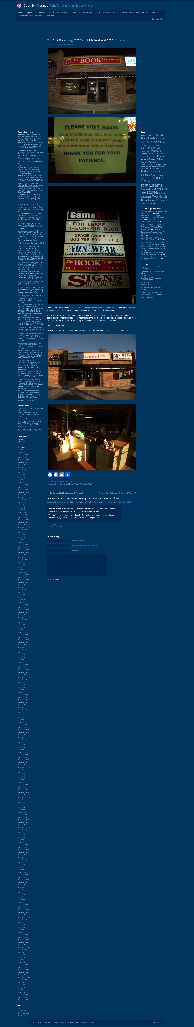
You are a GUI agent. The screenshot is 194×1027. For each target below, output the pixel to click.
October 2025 (23, 465)
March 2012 (22, 872)
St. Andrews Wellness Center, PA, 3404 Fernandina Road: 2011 (30, 430)
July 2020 (21, 622)
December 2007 (23, 1000)
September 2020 (24, 617)
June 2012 (21, 865)
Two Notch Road (86, 484)
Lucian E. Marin (72, 1022)
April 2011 (21, 900)
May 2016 (21, 747)
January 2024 (23, 517)
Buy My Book (53, 13)
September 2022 (24, 557)
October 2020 (23, 615)
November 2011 (23, 882)
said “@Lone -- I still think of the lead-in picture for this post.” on (30, 283)
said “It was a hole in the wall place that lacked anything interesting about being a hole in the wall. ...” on (31, 310)
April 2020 (21, 630)
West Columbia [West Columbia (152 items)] (148, 203)
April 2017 (21, 720)
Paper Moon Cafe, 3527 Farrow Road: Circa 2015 (152, 243)
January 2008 (23, 997)
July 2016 (21, 742)
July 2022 (21, 562)
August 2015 (22, 770)
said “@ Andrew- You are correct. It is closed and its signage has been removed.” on (30, 160)
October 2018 (23, 675)
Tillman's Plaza (73, 484)
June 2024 (21, 505)
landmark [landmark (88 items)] (163, 172)
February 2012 (23, 875)
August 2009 (22, 950)
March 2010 (22, 932)
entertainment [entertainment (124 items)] (160, 154)
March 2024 (22, 512)
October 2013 (23, 825)
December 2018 (23, 670)
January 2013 (23, 847)
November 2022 (23, 552)
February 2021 (23, 605)
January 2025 (23, 487)
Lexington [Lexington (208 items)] (146, 174)
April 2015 (21, 780)
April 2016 (21, 750)
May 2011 (21, 897)
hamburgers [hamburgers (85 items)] (145, 167)
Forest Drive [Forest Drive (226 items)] (155, 159)
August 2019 (22, 650)
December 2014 (23, 790)
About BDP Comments (26, 400)
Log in (20, 1008)
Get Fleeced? (22, 419)
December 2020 (23, 610)
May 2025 (21, 477)
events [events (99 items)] (143, 157)
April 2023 (21, 540)
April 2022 (21, 570)
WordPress (91, 1022)
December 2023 (23, 520)
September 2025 (24, 467)
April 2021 (21, 600)
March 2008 (22, 992)
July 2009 (21, 952)
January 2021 (23, 607)
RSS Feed (154, 19)
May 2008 (21, 987)
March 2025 (22, 482)
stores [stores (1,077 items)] (152, 192)
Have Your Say (89, 13)
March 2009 (22, 962)
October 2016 (23, 735)
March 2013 (22, 842)
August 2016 (22, 740)
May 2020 (21, 627)
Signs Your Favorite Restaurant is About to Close (138, 13)
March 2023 (22, 542)
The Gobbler (145, 285)
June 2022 (21, 565)
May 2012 (21, 867)
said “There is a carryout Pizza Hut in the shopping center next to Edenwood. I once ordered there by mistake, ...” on (31, 321)
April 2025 (21, 480)
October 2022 (23, 555)
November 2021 (23, 582)
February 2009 (23, 965)
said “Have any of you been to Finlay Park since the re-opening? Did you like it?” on (30, 345)
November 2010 (23, 912)
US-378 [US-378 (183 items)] (163, 200)
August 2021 (22, 590)
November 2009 (23, 942)
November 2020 (23, 612)
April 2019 (21, 660)
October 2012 (23, 855)
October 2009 (23, 945)
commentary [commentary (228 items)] (148, 147)
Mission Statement (107, 13)
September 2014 (24, 797)
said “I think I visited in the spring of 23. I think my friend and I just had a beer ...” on (30, 255)
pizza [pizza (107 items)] (149, 181)
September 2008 (24, 977)
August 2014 (22, 800)
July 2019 (21, 652)
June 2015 (21, 775)
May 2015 (21, 777)
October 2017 (23, 705)
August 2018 (22, 680)
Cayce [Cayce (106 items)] (143, 145)
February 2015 (23, 785)
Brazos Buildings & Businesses (152, 295)
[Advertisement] (97, 29)
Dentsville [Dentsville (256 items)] (156, 150)
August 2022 (22, 560)
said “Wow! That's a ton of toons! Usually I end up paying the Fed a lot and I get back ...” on (30, 225)
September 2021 (24, 587)
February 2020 (23, 635)
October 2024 (23, 495)
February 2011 (23, 905)
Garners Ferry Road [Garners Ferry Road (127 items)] (150, 162)
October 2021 (23, 585)
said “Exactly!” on (30, 290)
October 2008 (23, 975)
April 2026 (21, 450)
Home (21, 13)
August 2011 (22, 890)
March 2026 (22, 452)
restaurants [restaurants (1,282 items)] (152, 185)
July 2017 (21, 712)
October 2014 (23, 795)
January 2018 (23, 697)
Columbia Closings (36, 5)
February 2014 (23, 815)
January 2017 (23, 727)
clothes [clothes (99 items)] (157, 145)
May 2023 (21, 537)
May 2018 (21, 687)
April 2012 (21, 870)
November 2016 (23, 732)
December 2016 (23, 730)
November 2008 (23, 972)
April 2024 (21, 510)
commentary (22, 441)
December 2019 (23, 640)
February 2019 (23, 665)
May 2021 (21, 597)
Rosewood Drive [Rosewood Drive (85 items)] (147, 189)
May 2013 (21, 837)
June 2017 (21, 715)
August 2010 (22, 920)
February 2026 (23, 455)
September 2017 (24, 707)
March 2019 (22, 662)
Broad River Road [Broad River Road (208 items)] (152, 137)
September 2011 (24, 887)
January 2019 (23, 667)
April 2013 (21, 840)
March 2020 (22, 632)
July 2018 (21, 682)
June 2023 (21, 535)
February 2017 (23, 725)
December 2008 (23, 970)
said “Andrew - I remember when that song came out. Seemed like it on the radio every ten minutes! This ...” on (31, 152)
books (60, 484)
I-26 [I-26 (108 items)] (153, 172)
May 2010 (21, 927)
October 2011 (23, 885)
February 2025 (23, 485)
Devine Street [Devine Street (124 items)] (147, 154)
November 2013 (23, 822)
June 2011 (21, 895)
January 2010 (23, 937)
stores (65, 484)
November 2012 (23, 852)
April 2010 (21, 930)
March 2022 (22, 572)
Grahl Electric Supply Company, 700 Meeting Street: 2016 (154, 258)
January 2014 (23, 817)
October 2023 (23, 525)
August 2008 (22, 980)
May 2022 (21, 567)
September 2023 (24, 527)
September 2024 (24, 497)
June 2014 (21, 805)
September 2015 (24, 767)
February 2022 (23, 575)
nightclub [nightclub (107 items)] (152, 178)
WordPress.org (23, 1015)
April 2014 (21, 810)
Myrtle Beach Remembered (151, 292)
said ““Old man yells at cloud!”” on (28, 239)
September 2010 (24, 917)
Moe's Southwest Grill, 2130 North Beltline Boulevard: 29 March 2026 (153, 247)
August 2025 (22, 470)
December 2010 (23, 910)
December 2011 (23, 880)
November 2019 (23, 642)
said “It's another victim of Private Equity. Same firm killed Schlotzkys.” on (30, 394)
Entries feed (22, 1010)
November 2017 (23, 702)
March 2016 (22, 752)
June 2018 (21, 685)
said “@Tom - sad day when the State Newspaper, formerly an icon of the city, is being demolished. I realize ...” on (31, 298)
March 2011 (22, 902)
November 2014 (23, 792)
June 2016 (21, 745)
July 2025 (21, 472)
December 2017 (23, 700)
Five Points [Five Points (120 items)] (151, 156)
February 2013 (23, 845)
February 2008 (23, 995)
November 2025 (23, 462)
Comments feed (23, 1013)
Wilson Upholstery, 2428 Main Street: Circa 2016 (152, 239)
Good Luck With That (71, 13)
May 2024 (21, 507)
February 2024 (23, 515)
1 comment (121, 40)
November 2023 (23, 522)
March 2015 (22, 782)
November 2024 (23, 492)
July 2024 (21, 502)
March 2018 (22, 692)
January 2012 (23, 877)
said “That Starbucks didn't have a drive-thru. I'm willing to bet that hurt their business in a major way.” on (30, 145)
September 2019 (24, 647)
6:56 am (64, 527)
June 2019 (21, 655)
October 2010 (23, 915)
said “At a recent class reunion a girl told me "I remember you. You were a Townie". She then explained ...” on (31, 217)
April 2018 (21, 690)
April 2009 (21, 960)
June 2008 (21, 985)
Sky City (144, 290)
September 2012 (24, 857)
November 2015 (23, 762)
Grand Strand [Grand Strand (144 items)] (152, 164)
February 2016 (23, 755)
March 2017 (22, 722)
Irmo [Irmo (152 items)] (157, 171)
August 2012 (22, 860)
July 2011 (21, 892)
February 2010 (23, 935)
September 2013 (24, 827)
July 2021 (21, 592)
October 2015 (23, 765)
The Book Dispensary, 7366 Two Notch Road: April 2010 (80, 40)
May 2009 (21, 957)
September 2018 (24, 677)
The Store (49, 16)
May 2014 (21, 807)
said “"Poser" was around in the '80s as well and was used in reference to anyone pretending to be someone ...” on (30, 178)
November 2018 (23, 672)
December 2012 (23, 850)
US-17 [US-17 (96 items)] (155, 201)
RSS (71, 502)
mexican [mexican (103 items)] (144, 178)
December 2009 (23, 940)
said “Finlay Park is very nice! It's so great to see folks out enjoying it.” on (31, 329)
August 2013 (22, 830)
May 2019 (21, 657)
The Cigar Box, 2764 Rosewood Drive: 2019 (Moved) (152, 253)
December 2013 (23, 820)
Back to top (157, 1022)
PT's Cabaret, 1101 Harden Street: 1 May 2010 (66, 493)
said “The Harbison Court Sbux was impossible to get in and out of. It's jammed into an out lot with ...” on (30, 137)
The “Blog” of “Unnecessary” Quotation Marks (151, 279)
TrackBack (80, 502)
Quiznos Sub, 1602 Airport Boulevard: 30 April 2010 (117, 493)
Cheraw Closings (147, 297)
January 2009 (23, 967)
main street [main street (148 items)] (158, 175)
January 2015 (23, 787)
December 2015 (23, 760)
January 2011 (23, 907)
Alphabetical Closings (35, 13)
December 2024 (23, 490)
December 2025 (23, 460)
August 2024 (22, 500)
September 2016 (24, 737)
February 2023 (23, 545)
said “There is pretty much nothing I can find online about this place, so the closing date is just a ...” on (30, 354)
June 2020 (21, 625)
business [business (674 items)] (154, 142)
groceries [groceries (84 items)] (162, 165)
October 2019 (23, 645)
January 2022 (23, 577)
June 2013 (21, 835)
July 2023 (21, 532)
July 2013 (21, 832)
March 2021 (22, 602)
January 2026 (23, 457)
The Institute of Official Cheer (151, 287)
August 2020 (22, 620)
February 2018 (23, 695)
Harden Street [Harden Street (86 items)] (154, 169)
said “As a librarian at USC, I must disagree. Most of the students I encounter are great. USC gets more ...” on (31, 245)
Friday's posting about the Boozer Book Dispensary (94, 308)
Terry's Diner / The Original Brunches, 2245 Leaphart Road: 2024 (29, 414)
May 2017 (21, 717)
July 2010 (21, 922)
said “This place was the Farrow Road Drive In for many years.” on (30, 374)
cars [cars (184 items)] (163, 142)
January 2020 (23, 637)
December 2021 (23, 580)
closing (20, 439)
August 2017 (22, 710)
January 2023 (23, 547)
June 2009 (21, 955)
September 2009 (24, 947)
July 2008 (21, 982)
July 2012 (21, 862)
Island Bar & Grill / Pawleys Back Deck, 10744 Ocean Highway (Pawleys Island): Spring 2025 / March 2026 (29, 423)
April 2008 (21, 990)
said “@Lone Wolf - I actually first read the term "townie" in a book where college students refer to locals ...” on (31, 233)
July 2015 (21, 772)
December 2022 (23, 550)
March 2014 (22, 812)
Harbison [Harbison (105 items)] (154, 167)
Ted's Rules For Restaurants (30, 16)
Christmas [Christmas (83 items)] (150, 145)
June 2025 (21, 475)
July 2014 (21, 802)
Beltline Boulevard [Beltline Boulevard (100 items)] (148, 136)
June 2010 (21, 925)
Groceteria (145, 282)
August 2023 (22, 530)
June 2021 (21, 595)
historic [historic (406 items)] (146, 171)
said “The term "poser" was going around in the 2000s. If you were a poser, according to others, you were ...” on (30, 198)
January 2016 (23, 757)
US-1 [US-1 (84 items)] (151, 201)
